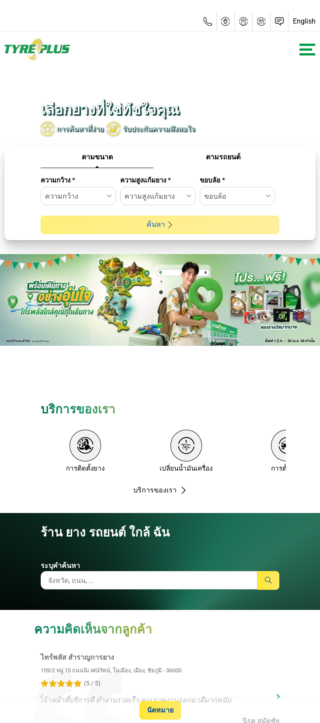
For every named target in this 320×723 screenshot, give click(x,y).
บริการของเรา (160, 490)
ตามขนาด (97, 157)
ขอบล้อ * (212, 180)
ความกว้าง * (58, 180)
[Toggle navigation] (307, 50)
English (304, 21)
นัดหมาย (160, 710)
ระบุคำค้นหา (60, 565)
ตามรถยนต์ (223, 157)
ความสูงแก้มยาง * (145, 180)
